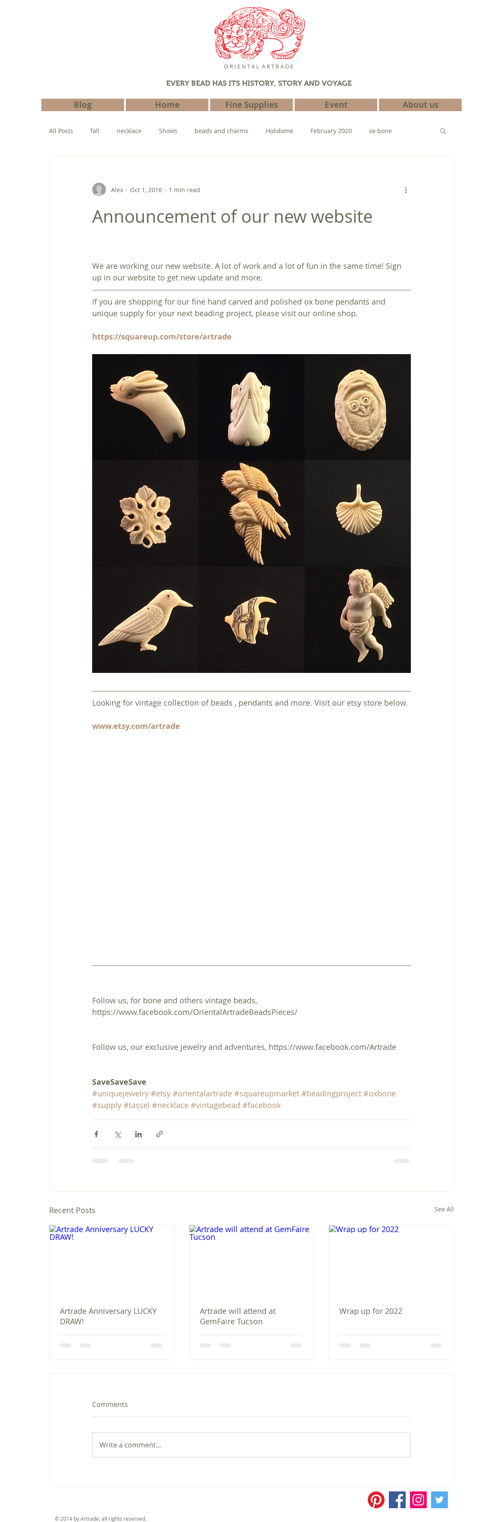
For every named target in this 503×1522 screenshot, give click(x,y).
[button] (443, 130)
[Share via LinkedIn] (138, 1134)
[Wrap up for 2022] (391, 1260)
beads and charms (221, 131)
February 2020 (331, 131)
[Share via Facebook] (96, 1134)
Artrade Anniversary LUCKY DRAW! (108, 1316)
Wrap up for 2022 (370, 1311)
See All (444, 1209)
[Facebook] (397, 1499)
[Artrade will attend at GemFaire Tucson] (251, 1260)
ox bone (380, 131)
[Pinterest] (376, 1499)
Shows (168, 131)
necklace (129, 131)
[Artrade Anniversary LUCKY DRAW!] (112, 1260)
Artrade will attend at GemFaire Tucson (238, 1316)
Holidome (279, 131)
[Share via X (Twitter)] (117, 1134)
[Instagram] (418, 1499)
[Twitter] (439, 1499)
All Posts (61, 131)
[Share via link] (159, 1134)
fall (94, 131)
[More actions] (406, 189)
